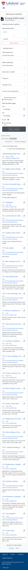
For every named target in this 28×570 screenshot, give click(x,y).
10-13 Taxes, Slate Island (10, 403)
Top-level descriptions (10, 97)
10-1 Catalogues (7, 202)
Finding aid (5, 78)
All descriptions (8, 99)
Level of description (7, 65)
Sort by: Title (9, 141)
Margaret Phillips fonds (12, 158)
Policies (13, 554)
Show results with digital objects (16, 148)
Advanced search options (11, 24)
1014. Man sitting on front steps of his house (12, 432)
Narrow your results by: (14, 14)
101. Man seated (7, 248)
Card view (5, 138)
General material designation (10, 91)
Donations (21, 554)
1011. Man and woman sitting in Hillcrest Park (12, 324)
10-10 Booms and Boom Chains (12, 310)
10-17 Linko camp (8, 530)
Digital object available (8, 72)
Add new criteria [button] (7, 48)
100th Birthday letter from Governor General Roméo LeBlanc (12, 154)
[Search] (14, 32)
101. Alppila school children (11, 169)
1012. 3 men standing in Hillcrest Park (12, 356)
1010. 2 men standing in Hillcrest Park (12, 293)
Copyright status (6, 85)
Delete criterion (14, 43)
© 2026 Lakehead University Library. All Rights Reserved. (13, 563)
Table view (12, 138)
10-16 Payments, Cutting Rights (12, 496)
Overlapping (7, 123)
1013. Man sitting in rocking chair (12, 388)
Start (3, 106)
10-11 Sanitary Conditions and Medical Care (12, 341)
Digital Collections (8, 558)
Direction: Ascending (20, 141)
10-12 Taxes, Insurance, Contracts (12, 373)
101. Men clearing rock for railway (12, 261)
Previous (11, 548)
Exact (5, 125)
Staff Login (6, 567)
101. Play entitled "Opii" (10, 276)
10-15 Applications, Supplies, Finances (12, 464)
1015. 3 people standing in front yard (12, 447)
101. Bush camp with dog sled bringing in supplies (12, 184)
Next (17, 548)
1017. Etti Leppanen (9, 513)
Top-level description (8, 55)
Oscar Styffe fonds (11, 207)
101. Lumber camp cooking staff (12, 233)
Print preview (6, 135)
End (3, 113)
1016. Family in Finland (10, 481)
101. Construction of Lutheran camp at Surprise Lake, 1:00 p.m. (12, 216)
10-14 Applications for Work (11, 419)
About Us (5, 554)
